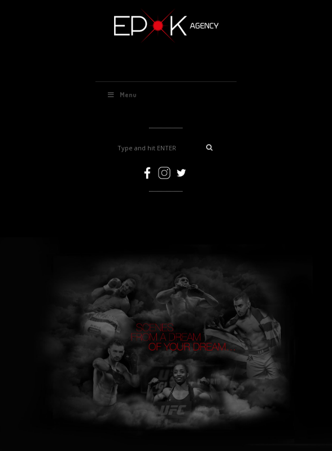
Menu (122, 94)
